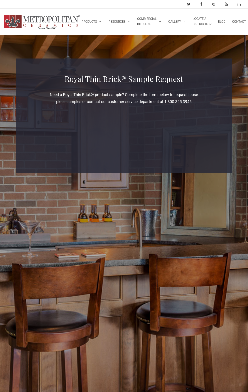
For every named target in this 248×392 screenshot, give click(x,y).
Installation (140, 270)
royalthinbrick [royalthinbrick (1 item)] (184, 277)
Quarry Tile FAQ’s (20, 312)
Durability (138, 253)
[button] (174, 308)
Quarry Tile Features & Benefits (16, 289)
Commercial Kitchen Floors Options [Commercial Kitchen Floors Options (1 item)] (184, 260)
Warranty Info (58, 231)
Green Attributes (20, 345)
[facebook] (203, 4)
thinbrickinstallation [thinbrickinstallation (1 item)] (189, 291)
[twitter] (190, 4)
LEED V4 (14, 350)
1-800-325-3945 (225, 237)
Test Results (58, 287)
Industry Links (59, 249)
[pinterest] (215, 4)
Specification (58, 321)
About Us (14, 317)
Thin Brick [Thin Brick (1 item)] (181, 284)
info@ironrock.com (228, 227)
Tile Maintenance (61, 293)
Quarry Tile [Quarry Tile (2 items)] (182, 270)
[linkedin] (241, 4)
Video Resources (102, 250)
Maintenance (141, 276)
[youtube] (228, 4)
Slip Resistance (143, 247)
